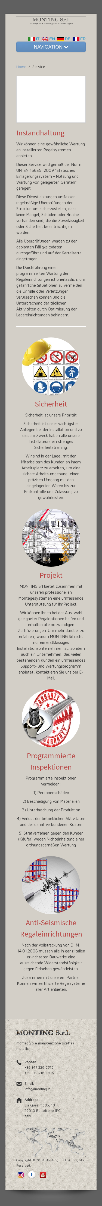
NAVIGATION (51, 47)
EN (47, 38)
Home (21, 66)
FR (78, 38)
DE (62, 38)
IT (33, 38)
